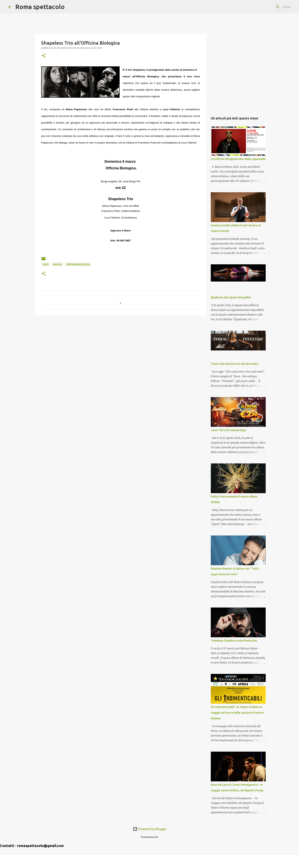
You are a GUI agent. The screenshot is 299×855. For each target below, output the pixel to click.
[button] (43, 56)
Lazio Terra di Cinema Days (228, 430)
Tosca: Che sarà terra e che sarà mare (234, 363)
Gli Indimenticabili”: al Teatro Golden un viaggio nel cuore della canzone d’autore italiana (237, 712)
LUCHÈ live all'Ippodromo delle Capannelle (238, 159)
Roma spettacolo (40, 6)
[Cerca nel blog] (271, 7)
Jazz (46, 264)
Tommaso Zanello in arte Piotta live (234, 640)
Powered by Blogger (149, 829)
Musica (57, 264)
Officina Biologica (78, 264)
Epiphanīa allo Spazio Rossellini (231, 297)
